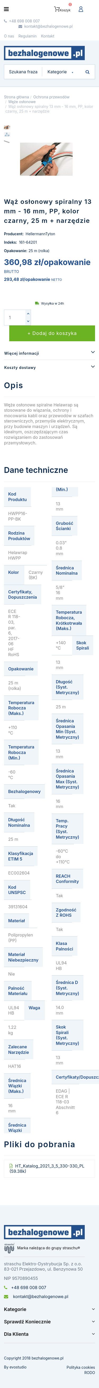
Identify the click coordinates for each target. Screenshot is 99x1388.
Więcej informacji (21, 353)
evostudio (18, 1367)
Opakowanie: (15, 250)
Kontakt (47, 36)
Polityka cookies (81, 1367)
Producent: (14, 234)
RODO (89, 1372)
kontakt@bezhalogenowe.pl (36, 1296)
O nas (9, 36)
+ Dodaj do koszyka (52, 333)
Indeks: (11, 242)
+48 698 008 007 (25, 1287)
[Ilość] (14, 317)
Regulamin (27, 36)
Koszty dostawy (20, 367)
